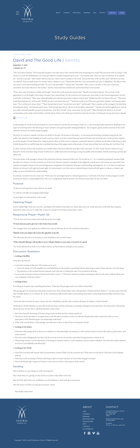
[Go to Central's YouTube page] (98, 434)
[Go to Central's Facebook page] (85, 434)
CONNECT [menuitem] (66, 12)
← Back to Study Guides (22, 54)
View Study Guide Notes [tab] (24, 392)
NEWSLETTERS (88, 421)
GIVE (84, 424)
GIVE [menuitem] (94, 12)
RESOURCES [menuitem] (77, 12)
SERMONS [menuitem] (87, 12)
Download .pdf (20, 118)
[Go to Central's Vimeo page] (93, 434)
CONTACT (86, 426)
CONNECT (86, 414)
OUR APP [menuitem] (112, 13)
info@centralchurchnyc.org (114, 419)
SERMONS (86, 416)
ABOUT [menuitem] (58, 12)
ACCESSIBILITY (88, 429)
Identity (72, 60)
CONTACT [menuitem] (102, 12)
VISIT (84, 411)
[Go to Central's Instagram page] (89, 434)
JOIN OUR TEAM (88, 419)
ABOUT (87, 407)
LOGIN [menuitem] (122, 13)
